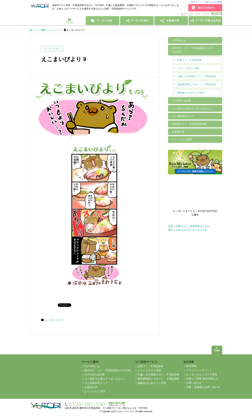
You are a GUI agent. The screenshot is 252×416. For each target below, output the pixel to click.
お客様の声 (178, 131)
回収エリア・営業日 (200, 2)
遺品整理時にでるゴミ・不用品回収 (196, 84)
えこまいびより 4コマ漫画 (201, 374)
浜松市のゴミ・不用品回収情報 (189, 123)
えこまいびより (54, 319)
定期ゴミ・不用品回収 (189, 60)
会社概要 (217, 2)
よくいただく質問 (182, 139)
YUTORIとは (179, 40)
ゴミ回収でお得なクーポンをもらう (191, 108)
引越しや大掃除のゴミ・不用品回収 (196, 76)
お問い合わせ (194, 382)
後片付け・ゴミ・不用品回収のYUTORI (107, 370)
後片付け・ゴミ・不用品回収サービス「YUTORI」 (191, 50)
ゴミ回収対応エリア (183, 116)
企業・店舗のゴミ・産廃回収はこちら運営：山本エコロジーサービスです (189, 227)
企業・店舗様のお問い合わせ (203, 386)
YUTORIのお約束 (181, 100)
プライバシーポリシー (199, 370)
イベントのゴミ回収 (188, 68)
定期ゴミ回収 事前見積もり (202, 378)
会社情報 (191, 365)
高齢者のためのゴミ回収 (190, 92)
